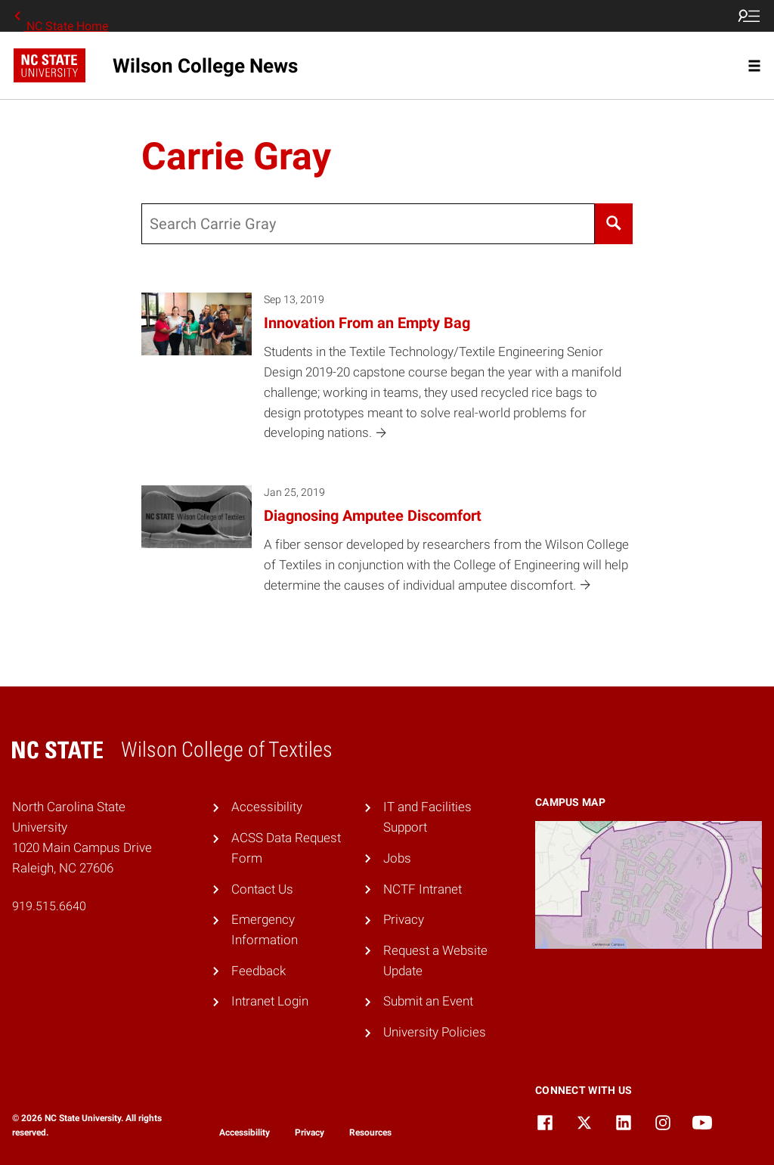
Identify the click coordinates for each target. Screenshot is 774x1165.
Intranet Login (269, 1001)
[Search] (614, 223)
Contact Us (262, 889)
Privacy (403, 919)
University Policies (434, 1032)
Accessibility (266, 806)
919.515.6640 (49, 906)
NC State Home (59, 16)
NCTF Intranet (422, 889)
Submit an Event (428, 1001)
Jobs (397, 858)
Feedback (258, 970)
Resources (370, 1132)
